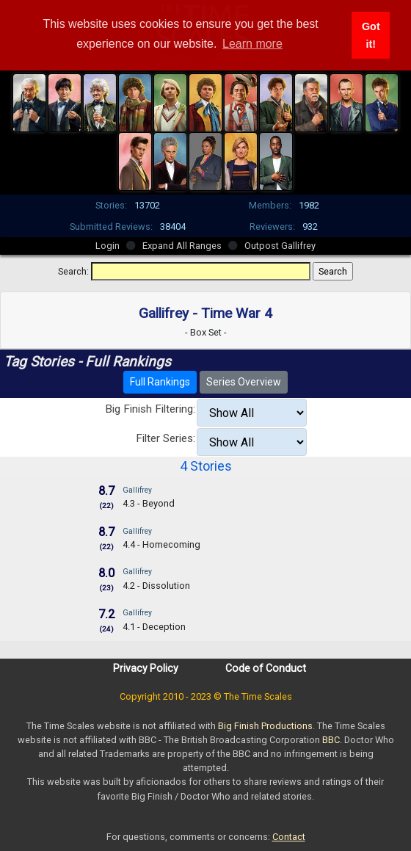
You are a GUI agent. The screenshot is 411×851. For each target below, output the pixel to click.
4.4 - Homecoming (161, 544)
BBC (331, 739)
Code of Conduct (265, 668)
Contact (288, 836)
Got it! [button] (371, 35)
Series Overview (243, 382)
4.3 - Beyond (149, 503)
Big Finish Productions (265, 725)
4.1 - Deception (154, 626)
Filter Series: (165, 438)
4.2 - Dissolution (156, 585)
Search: (73, 271)
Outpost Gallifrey (280, 245)
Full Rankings (160, 382)
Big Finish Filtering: (150, 409)
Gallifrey (137, 490)
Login (107, 245)
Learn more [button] (252, 43)
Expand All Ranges (182, 245)
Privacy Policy (145, 668)
